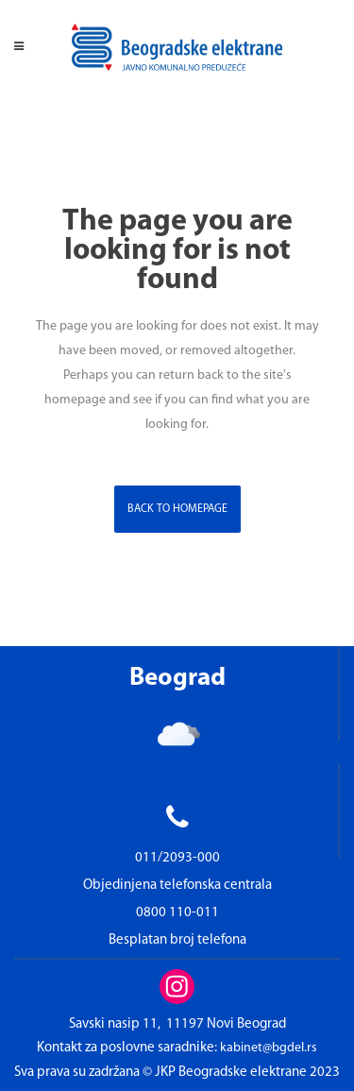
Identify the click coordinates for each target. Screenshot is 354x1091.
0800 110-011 (177, 913)
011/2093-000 (177, 858)
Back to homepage (177, 509)
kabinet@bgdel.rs (268, 1048)
